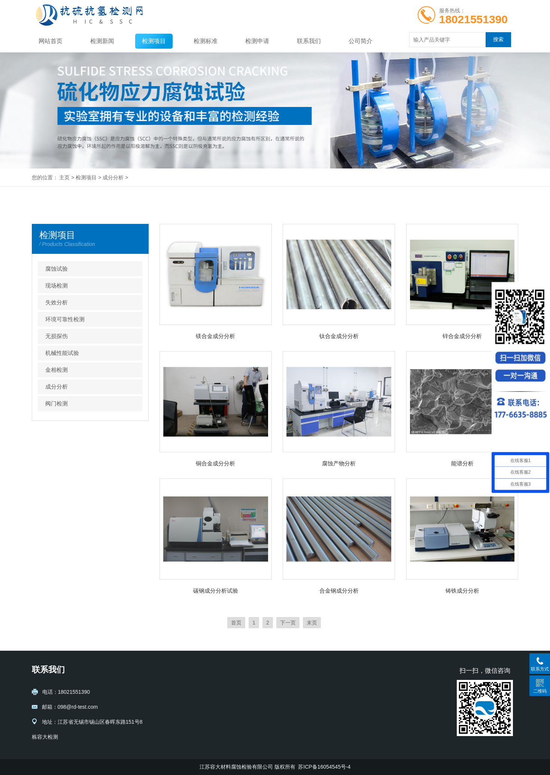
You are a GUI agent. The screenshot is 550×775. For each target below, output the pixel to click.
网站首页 (51, 41)
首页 (236, 623)
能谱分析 (462, 463)
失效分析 (56, 302)
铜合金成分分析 (215, 463)
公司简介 (361, 41)
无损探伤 (56, 336)
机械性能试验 (62, 353)
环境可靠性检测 (65, 319)
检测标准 (206, 41)
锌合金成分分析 (462, 336)
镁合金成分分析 (215, 336)
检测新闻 (102, 41)
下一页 (288, 623)
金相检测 (56, 370)
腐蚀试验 (56, 268)
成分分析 (113, 177)
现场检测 (56, 285)
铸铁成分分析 (462, 590)
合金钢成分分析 (339, 590)
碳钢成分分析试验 (215, 590)
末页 (312, 623)
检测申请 (257, 41)
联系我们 (309, 41)
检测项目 (154, 41)
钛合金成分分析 (339, 336)
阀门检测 (56, 403)
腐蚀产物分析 (339, 463)
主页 (64, 177)
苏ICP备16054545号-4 (324, 767)
